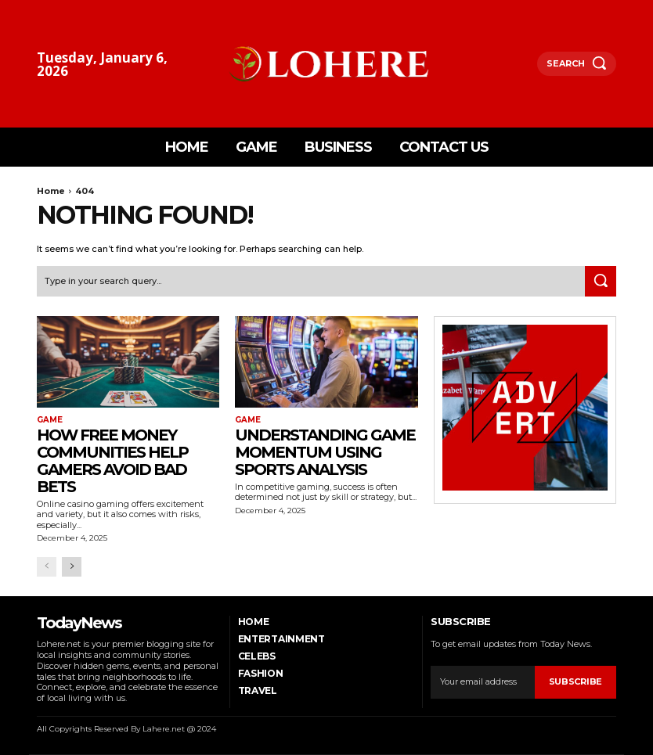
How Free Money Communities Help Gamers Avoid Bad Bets (112, 461)
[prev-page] (46, 567)
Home (51, 190)
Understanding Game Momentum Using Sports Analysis (325, 452)
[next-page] (71, 567)
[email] (482, 682)
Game (50, 420)
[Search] (600, 281)
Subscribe (575, 681)
